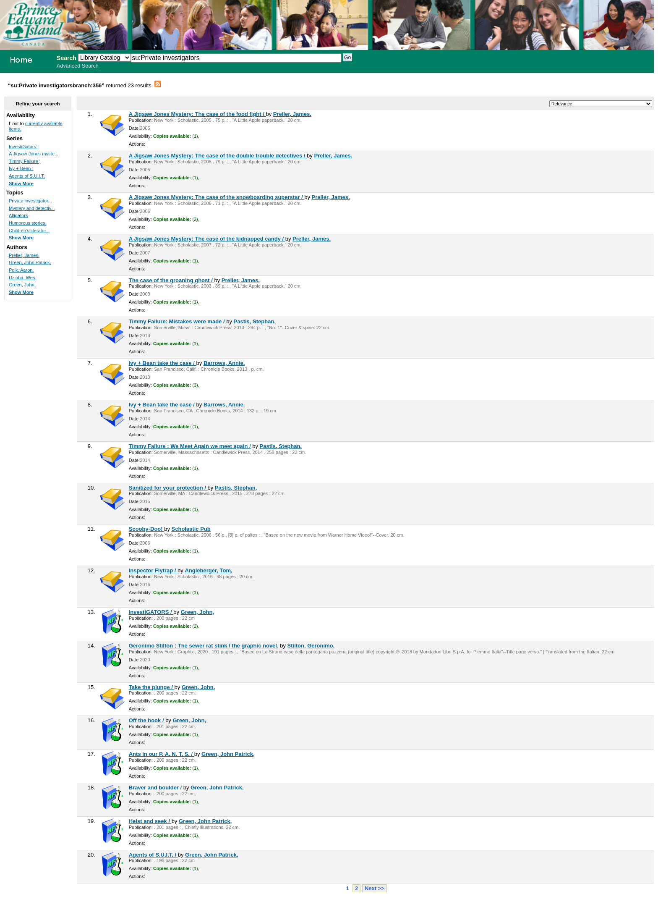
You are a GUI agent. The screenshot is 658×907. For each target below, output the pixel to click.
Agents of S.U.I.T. (27, 175)
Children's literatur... (29, 230)
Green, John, (197, 612)
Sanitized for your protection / (168, 488)
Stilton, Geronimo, (311, 645)
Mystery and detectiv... (32, 208)
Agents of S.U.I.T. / (153, 855)
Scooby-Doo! (146, 529)
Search (66, 58)
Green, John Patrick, (227, 754)
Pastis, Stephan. (255, 321)
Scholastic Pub (191, 529)
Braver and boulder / (156, 787)
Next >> (374, 888)
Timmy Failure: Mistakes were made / (177, 321)
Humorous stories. (28, 222)
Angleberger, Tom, (208, 570)
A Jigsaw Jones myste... (33, 153)
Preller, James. (292, 114)
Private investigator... (30, 200)
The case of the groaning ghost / (171, 280)
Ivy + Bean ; (21, 168)
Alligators (18, 215)
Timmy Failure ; (25, 161)
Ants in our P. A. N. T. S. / (161, 754)
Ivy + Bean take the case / (162, 363)
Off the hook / (147, 720)
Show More (21, 183)
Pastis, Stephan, (236, 488)
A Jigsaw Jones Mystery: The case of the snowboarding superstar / (217, 197)
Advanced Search (78, 66)
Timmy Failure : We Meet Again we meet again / (190, 446)
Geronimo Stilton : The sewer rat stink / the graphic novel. (204, 645)
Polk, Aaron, (21, 270)
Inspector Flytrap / (153, 570)
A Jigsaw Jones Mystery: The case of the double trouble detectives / (218, 155)
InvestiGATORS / (151, 612)
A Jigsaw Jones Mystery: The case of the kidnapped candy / (207, 239)
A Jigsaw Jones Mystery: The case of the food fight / (197, 114)
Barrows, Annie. (224, 363)
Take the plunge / (152, 687)
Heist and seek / (150, 821)
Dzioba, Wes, (23, 277)
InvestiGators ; (24, 146)
